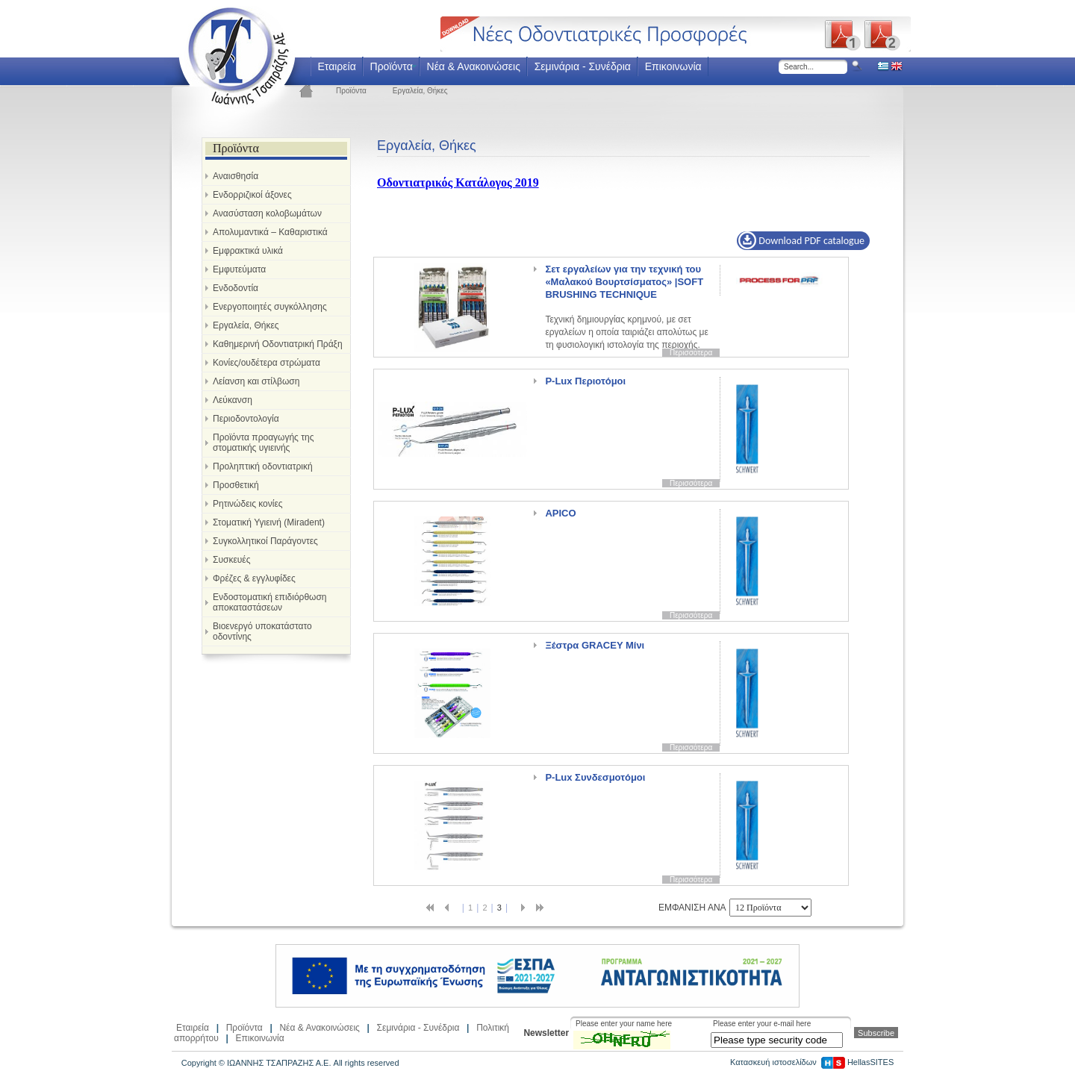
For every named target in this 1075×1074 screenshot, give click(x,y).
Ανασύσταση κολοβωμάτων (267, 213)
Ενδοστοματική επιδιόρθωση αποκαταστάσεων (270, 602)
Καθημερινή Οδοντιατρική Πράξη (278, 344)
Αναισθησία (235, 176)
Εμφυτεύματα (239, 269)
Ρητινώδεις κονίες (248, 504)
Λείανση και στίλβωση (256, 381)
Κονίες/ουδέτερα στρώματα (266, 363)
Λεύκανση (232, 400)
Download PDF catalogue (801, 240)
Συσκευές (231, 560)
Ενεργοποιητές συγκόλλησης (270, 307)
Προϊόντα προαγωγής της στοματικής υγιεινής (263, 442)
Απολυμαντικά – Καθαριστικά (270, 232)
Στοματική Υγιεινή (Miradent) (269, 522)
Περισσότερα (691, 353)
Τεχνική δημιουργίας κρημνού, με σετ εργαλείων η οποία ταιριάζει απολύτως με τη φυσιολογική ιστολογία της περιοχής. (626, 306)
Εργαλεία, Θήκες (420, 91)
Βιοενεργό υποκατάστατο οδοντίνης (262, 631)
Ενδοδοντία (235, 288)
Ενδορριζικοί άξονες (252, 195)
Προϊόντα (391, 66)
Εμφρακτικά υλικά (248, 251)
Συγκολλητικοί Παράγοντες (265, 541)
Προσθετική (236, 485)
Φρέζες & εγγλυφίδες (254, 578)
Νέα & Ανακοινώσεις (473, 66)
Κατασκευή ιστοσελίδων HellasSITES (812, 1062)
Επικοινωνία (673, 66)
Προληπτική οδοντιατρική (263, 466)
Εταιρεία (336, 66)
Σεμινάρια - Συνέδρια (583, 66)
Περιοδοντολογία (246, 418)
